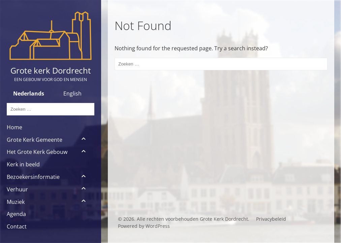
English (72, 93)
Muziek (16, 202)
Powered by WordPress (144, 226)
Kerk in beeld (23, 164)
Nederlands (28, 93)
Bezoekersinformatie (33, 177)
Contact (17, 226)
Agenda (16, 214)
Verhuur (17, 189)
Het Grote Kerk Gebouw (37, 152)
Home (14, 127)
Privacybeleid (271, 219)
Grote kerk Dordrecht (50, 70)
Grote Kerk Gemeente (34, 139)
